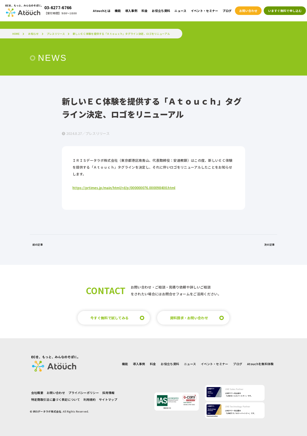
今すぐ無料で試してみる (109, 317)
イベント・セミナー (214, 364)
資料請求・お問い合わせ (189, 317)
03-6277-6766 (58, 7)
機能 (125, 364)
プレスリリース (56, 33)
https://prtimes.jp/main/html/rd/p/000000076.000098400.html (123, 187)
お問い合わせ (56, 393)
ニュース (190, 364)
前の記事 (37, 244)
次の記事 (269, 244)
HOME (16, 33)
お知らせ (33, 33)
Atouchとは (101, 11)
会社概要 (37, 393)
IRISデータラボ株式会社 (47, 411)
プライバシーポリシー (83, 393)
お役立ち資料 (170, 364)
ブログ (237, 364)
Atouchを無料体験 (260, 364)
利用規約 (89, 399)
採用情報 (108, 393)
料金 (153, 364)
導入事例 (139, 364)
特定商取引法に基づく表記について (55, 399)
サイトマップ (108, 399)
